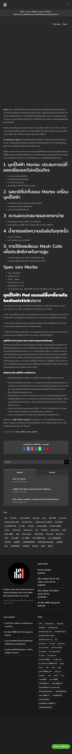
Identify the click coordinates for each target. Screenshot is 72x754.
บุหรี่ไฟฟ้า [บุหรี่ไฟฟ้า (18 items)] (17, 542)
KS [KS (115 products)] (56, 639)
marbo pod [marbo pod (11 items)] (16, 530)
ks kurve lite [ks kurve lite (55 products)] (43, 647)
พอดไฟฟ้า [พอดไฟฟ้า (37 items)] (59, 542)
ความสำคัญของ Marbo (11, 139)
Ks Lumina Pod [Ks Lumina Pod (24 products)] (54, 651)
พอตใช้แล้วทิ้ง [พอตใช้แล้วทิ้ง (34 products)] (57, 695)
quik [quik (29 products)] (59, 667)
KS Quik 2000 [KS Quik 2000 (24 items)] (55, 526)
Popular (20, 472)
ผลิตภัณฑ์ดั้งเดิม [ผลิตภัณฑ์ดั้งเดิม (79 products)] (61, 691)
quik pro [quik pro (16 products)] (58, 671)
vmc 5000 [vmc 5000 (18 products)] (54, 679)
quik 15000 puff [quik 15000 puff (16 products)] (45, 671)
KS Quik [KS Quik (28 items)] (31, 526)
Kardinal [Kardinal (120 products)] (42, 627)
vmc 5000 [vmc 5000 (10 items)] (25, 538)
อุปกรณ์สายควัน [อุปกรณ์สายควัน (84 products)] (44, 699)
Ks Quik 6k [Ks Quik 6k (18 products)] (52, 655)
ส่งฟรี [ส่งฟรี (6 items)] (43, 546)
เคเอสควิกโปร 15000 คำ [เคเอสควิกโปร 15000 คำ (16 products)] (47, 703)
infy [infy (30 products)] (40, 623)
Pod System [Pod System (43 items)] (55, 530)
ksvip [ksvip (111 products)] (62, 663)
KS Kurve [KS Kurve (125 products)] (61, 643)
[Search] (66, 462)
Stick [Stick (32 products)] (56, 675)
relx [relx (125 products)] (49, 675)
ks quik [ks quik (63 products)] (41, 655)
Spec (8, 266)
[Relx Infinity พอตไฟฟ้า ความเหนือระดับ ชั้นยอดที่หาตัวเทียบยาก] (8, 499)
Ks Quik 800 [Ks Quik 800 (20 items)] (42, 526)
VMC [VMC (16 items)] (6, 538)
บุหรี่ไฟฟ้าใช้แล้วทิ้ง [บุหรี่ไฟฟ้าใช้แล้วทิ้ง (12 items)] (29, 542)
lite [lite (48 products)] (47, 667)
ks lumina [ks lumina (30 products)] (42, 651)
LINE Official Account (21, 419)
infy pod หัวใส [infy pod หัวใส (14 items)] (25, 518)
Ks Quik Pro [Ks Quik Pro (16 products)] (57, 659)
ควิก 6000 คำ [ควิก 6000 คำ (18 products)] (44, 683)
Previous (57, 24)
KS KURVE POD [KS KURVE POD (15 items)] (10, 526)
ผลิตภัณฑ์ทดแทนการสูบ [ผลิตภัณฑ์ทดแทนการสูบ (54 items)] (45, 542)
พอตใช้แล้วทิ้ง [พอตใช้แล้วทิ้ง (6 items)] (15, 546)
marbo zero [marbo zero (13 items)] (28, 530)
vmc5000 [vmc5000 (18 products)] (42, 679)
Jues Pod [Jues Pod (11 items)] (62, 518)
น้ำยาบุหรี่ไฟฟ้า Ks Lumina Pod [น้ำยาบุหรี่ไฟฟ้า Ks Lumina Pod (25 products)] (49, 687)
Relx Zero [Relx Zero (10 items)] (59, 534)
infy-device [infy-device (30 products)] (49, 623)
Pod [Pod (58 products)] (53, 667)
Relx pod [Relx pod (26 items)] (50, 534)
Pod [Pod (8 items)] (36, 530)
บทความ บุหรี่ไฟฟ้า (20, 432)
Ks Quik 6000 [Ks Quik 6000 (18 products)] (44, 659)
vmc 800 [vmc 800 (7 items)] (14, 538)
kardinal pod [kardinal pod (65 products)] (52, 627)
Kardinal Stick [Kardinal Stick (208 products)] (60, 631)
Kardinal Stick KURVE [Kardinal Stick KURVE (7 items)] (44, 522)
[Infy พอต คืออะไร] (8, 479)
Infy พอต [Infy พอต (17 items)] (36, 518)
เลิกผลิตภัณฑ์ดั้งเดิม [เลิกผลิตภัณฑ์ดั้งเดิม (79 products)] (45, 707)
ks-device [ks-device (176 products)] (42, 643)
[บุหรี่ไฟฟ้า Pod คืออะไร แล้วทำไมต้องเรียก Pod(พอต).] (8, 489)
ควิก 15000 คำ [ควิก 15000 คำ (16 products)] (57, 683)
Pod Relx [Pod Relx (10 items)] (44, 530)
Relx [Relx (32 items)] (17, 534)
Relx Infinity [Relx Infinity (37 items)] (39, 534)
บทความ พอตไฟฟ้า (32, 432)
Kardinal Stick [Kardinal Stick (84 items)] (27, 522)
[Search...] (33, 462)
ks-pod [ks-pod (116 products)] (52, 643)
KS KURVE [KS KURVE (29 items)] (59, 522)
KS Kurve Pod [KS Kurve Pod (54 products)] (57, 647)
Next (65, 24)
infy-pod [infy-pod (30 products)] (60, 623)
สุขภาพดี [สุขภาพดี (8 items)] (35, 546)
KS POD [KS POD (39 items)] (22, 526)
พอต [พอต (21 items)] (6, 546)
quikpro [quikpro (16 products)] (42, 675)
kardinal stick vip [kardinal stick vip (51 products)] (45, 639)
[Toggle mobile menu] (68, 4)
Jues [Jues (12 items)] (44, 518)
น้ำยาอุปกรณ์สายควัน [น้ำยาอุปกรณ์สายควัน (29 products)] (45, 691)
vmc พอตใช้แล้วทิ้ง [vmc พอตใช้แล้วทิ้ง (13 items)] (54, 538)
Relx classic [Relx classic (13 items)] (27, 534)
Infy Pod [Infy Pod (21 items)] (13, 518)
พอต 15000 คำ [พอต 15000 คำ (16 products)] (44, 695)
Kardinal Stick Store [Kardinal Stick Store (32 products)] (46, 635)
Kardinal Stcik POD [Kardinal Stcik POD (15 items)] (12, 522)
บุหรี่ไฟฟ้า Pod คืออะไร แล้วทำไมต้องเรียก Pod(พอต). (32, 489)
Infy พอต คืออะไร (19, 479)
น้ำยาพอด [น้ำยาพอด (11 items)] (8, 542)
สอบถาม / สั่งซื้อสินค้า (61, 746)
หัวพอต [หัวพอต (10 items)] (50, 546)
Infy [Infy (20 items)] (6, 518)
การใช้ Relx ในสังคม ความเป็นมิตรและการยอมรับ (19, 625)
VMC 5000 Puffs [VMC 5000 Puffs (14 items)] (39, 538)
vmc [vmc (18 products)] (62, 675)
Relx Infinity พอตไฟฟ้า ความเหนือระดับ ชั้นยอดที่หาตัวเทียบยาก (36, 499)
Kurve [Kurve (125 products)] (41, 667)
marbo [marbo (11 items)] (7, 530)
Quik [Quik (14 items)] (64, 530)
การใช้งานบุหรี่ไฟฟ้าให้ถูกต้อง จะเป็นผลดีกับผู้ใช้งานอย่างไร (19, 651)
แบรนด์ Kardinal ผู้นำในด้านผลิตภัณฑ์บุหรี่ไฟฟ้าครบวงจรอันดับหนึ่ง (18, 642)
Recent (52, 472)
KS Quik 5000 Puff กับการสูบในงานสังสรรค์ (19, 633)
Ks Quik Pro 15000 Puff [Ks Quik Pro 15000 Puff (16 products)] (48, 663)
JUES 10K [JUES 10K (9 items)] (52, 518)
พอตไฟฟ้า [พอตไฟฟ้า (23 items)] (26, 546)
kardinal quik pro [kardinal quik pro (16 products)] (45, 631)
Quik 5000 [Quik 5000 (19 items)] (9, 534)
